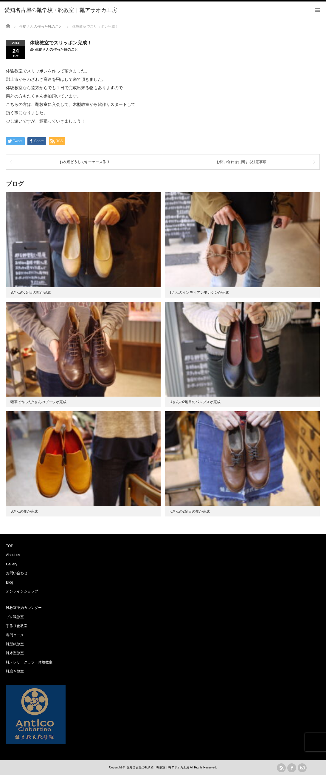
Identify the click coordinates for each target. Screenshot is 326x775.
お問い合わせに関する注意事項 (241, 162)
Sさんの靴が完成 (24, 511)
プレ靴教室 (15, 617)
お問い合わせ (16, 573)
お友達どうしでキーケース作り (85, 162)
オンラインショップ (22, 591)
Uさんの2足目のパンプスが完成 (195, 402)
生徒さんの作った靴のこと (56, 49)
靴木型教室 (15, 653)
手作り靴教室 (16, 626)
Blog (9, 582)
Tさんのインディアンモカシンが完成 (199, 292)
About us (13, 555)
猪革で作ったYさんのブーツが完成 (38, 402)
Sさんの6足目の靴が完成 (30, 292)
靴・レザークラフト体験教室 (29, 662)
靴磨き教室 (15, 671)
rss (281, 767)
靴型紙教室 (15, 644)
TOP (9, 546)
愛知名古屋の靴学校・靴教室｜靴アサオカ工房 (158, 767)
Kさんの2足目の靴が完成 (190, 511)
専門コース (15, 635)
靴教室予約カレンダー (24, 608)
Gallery (11, 564)
